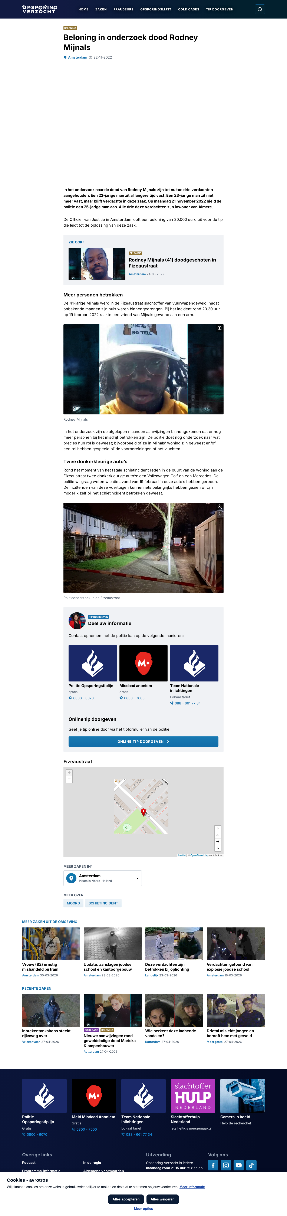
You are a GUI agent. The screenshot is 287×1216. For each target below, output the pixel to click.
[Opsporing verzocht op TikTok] (251, 1165)
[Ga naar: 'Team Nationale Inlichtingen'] (143, 1108)
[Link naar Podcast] (51, 1162)
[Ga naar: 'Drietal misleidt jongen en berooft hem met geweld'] (236, 1024)
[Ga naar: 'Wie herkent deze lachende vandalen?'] (174, 1024)
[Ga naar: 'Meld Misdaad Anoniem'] (94, 1105)
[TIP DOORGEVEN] (256, 1206)
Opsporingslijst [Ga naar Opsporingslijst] (155, 9)
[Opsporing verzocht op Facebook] (213, 1165)
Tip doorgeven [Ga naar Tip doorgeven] (220, 9)
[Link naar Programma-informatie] (51, 1171)
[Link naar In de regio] (112, 1162)
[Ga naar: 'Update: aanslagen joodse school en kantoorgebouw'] (113, 952)
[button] (143, 812)
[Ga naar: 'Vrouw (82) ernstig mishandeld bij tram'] (51, 952)
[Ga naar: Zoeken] (260, 9)
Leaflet (182, 855)
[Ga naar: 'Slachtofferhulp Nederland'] (193, 1105)
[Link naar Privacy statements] (51, 1179)
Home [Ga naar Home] (84, 9)
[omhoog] (218, 829)
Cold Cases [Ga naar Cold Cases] (188, 9)
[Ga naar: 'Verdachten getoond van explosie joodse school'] (236, 952)
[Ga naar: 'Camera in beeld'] (242, 1102)
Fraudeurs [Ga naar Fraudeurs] (123, 9)
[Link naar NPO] (155, 1202)
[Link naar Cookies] (112, 1179)
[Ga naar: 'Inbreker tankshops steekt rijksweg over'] (51, 1024)
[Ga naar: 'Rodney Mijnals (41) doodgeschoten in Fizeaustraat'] (143, 264)
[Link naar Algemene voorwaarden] (112, 1171)
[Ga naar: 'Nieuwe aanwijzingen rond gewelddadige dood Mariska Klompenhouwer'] (113, 1024)
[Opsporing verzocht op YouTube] (239, 1165)
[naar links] (218, 835)
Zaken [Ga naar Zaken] (101, 9)
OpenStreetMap (199, 855)
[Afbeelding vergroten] (220, 328)
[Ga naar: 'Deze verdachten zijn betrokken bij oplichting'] (174, 952)
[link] (102, 878)
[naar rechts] (218, 841)
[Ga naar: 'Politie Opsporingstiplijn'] (93, 673)
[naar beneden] (218, 848)
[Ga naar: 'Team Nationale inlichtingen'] (194, 675)
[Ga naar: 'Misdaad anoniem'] (143, 673)
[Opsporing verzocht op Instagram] (226, 1165)
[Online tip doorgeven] (143, 741)
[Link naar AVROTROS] (131, 1202)
